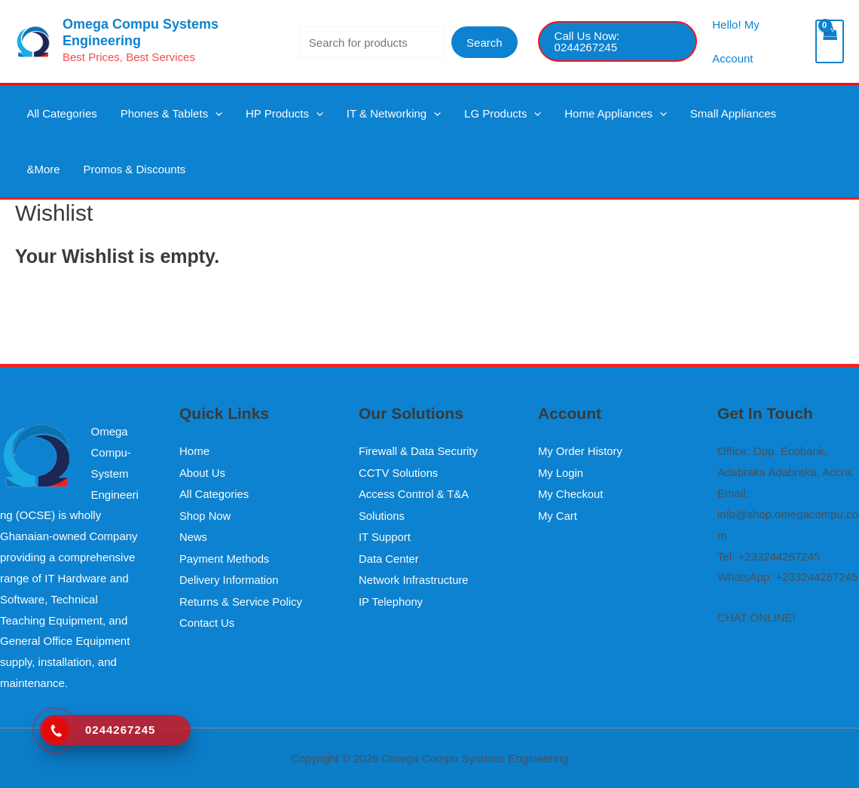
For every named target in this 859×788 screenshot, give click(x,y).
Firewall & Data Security (419, 450)
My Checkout (571, 493)
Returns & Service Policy (241, 597)
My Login (561, 472)
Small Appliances (670, 117)
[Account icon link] (755, 41)
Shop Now (205, 514)
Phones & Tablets (156, 117)
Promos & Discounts (73, 181)
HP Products (260, 117)
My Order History (580, 450)
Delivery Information (229, 576)
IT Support (385, 535)
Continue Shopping (63, 311)
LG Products (458, 117)
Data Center (389, 556)
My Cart (558, 514)
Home (194, 450)
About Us (202, 472)
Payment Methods (225, 556)
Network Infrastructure (414, 576)
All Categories (57, 117)
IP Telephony (391, 597)
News (193, 535)
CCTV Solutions (399, 472)
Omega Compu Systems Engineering (141, 32)
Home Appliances (563, 117)
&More (743, 117)
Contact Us (207, 618)
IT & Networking (360, 117)
